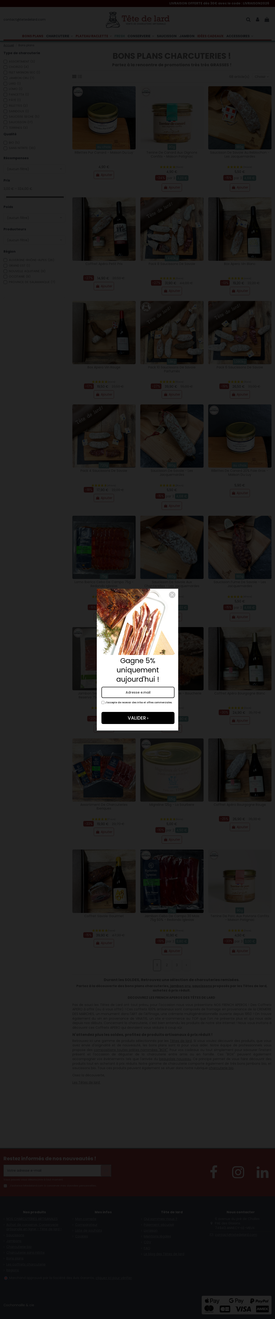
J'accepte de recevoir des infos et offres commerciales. (136, 702)
